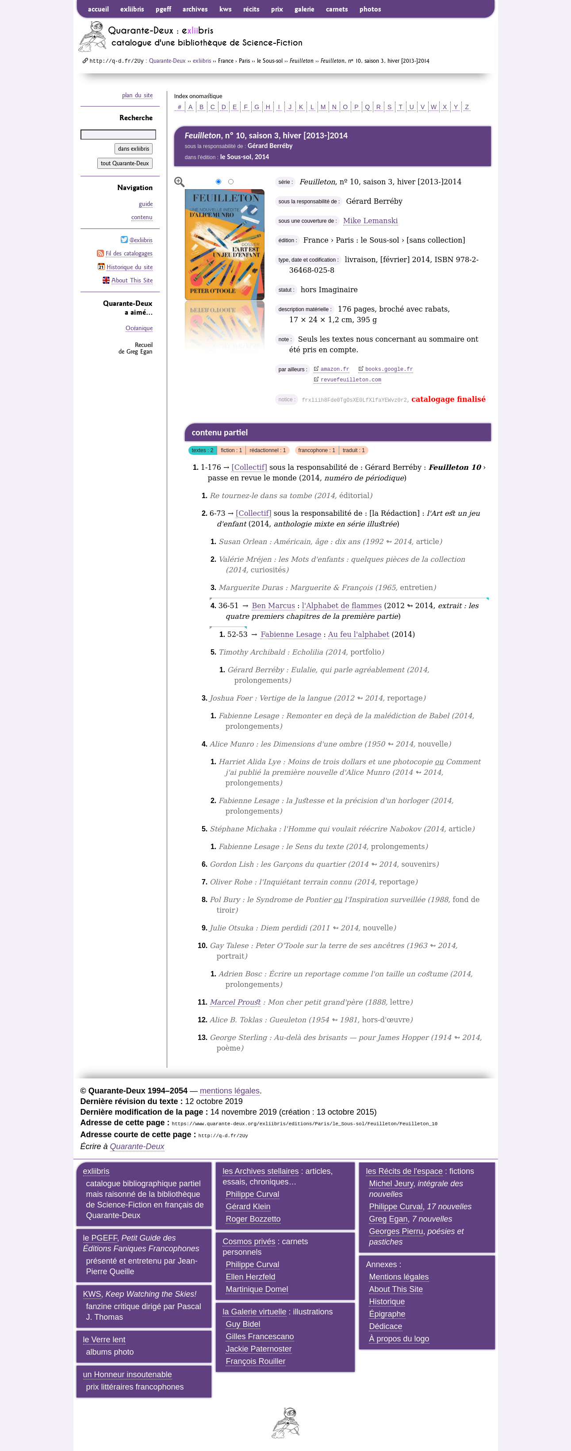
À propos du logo (399, 1338)
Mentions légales (399, 1276)
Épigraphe (387, 1314)
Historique (387, 1301)
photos (370, 9)
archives (195, 9)
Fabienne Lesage (291, 634)
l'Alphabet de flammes (342, 606)
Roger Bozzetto (253, 1219)
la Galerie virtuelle (254, 1311)
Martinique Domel (257, 1289)
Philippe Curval (252, 1194)
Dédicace (385, 1326)
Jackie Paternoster (258, 1348)
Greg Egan (388, 1219)
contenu (142, 217)
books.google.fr (389, 369)
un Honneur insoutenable (127, 1374)
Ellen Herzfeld (250, 1276)
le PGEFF (100, 1238)
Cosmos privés (248, 1241)
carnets (337, 9)
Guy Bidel (243, 1324)
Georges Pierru (396, 1231)
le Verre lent (104, 1339)
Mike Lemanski (370, 221)
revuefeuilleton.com (351, 380)
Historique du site (130, 266)
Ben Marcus (273, 606)
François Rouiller (255, 1361)
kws (225, 9)
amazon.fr (335, 369)
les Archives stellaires (260, 1171)
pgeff (163, 9)
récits (251, 9)
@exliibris (141, 239)
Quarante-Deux (167, 60)
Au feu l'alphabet (358, 634)
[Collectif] (249, 467)
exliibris (132, 9)
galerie (304, 9)
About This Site (132, 279)
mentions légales (230, 1090)
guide (146, 203)
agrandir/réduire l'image (179, 182)
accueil (98, 9)
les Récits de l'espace (404, 1171)
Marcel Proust (235, 1002)
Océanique (139, 327)
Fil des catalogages (129, 252)
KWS (92, 1294)
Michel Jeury (391, 1183)
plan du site (137, 95)
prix (277, 9)
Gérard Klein (248, 1206)
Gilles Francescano (260, 1336)
